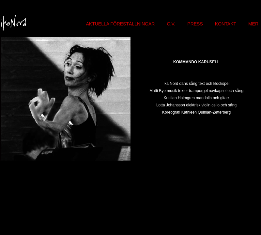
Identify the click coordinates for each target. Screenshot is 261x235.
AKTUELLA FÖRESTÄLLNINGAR (120, 23)
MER (253, 23)
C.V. (171, 23)
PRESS (195, 23)
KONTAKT (225, 23)
